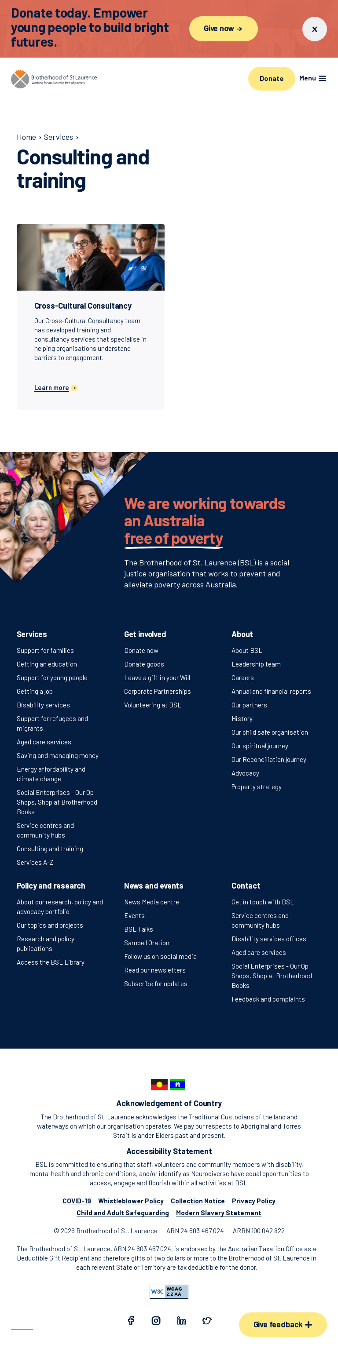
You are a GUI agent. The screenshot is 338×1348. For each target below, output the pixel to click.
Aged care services (44, 742)
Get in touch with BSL (262, 902)
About (242, 634)
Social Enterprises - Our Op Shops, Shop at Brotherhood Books (57, 802)
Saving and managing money (58, 755)
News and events (154, 885)
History (242, 718)
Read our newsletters (155, 970)
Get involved (145, 634)
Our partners (249, 705)
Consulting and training (50, 849)
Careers (242, 677)
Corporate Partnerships (157, 691)
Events (134, 915)
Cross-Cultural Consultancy (83, 305)
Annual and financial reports (271, 691)
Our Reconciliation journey (268, 759)
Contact (246, 885)
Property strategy (256, 787)
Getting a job (35, 691)
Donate (271, 78)
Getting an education (47, 664)
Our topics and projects (50, 925)
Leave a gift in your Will (157, 677)
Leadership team (256, 664)
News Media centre (151, 902)
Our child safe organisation (269, 732)
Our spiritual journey (259, 746)
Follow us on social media (160, 956)
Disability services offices (268, 939)
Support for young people (52, 677)
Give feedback (283, 1324)
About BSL (246, 650)
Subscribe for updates (155, 983)
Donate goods (144, 664)
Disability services (43, 705)
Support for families (45, 650)
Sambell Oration (146, 943)
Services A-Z (35, 862)
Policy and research (51, 885)
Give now (223, 28)
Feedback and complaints (268, 999)
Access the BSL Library (50, 962)
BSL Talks (138, 929)
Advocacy (245, 773)
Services (32, 634)
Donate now (141, 650)
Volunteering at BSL (152, 705)
